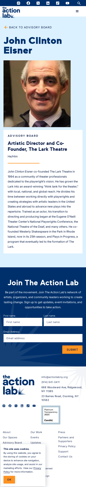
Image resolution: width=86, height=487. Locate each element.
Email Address (11, 331)
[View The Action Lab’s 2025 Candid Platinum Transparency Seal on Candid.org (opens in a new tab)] (50, 415)
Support (63, 451)
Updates (36, 442)
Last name (49, 315)
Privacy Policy (67, 446)
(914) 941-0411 (50, 382)
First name (9, 315)
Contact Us (65, 456)
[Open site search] (79, 3)
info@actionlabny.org (54, 377)
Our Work (36, 432)
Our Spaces (10, 437)
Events (35, 437)
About (6, 432)
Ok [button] (9, 479)
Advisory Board (12, 442)
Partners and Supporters (66, 439)
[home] (11, 12)
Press (61, 432)
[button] (77, 11)
